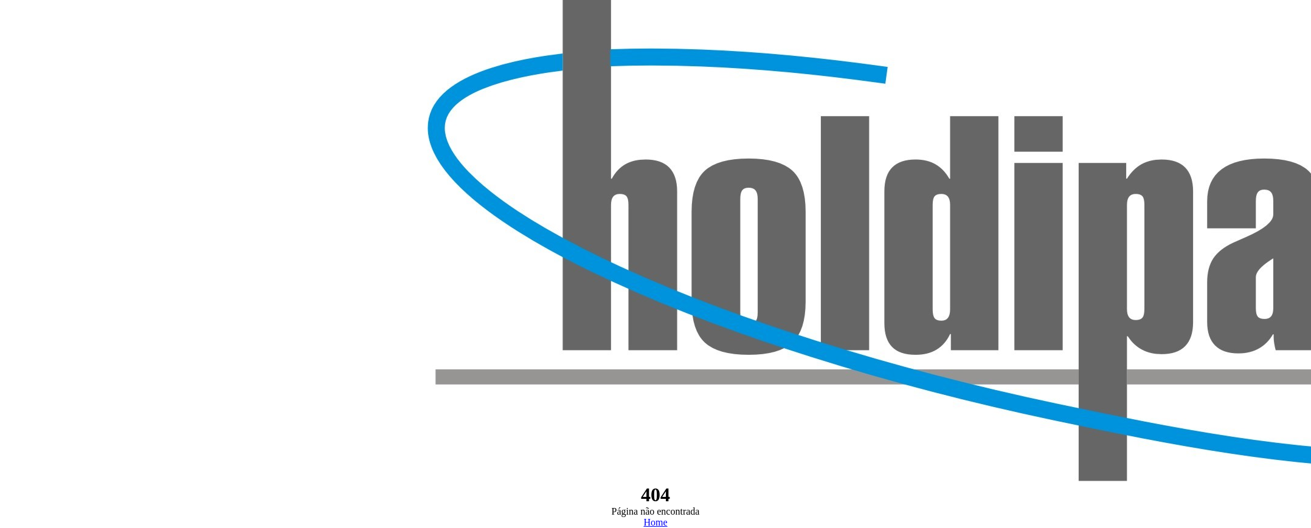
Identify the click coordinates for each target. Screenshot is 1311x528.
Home (655, 522)
